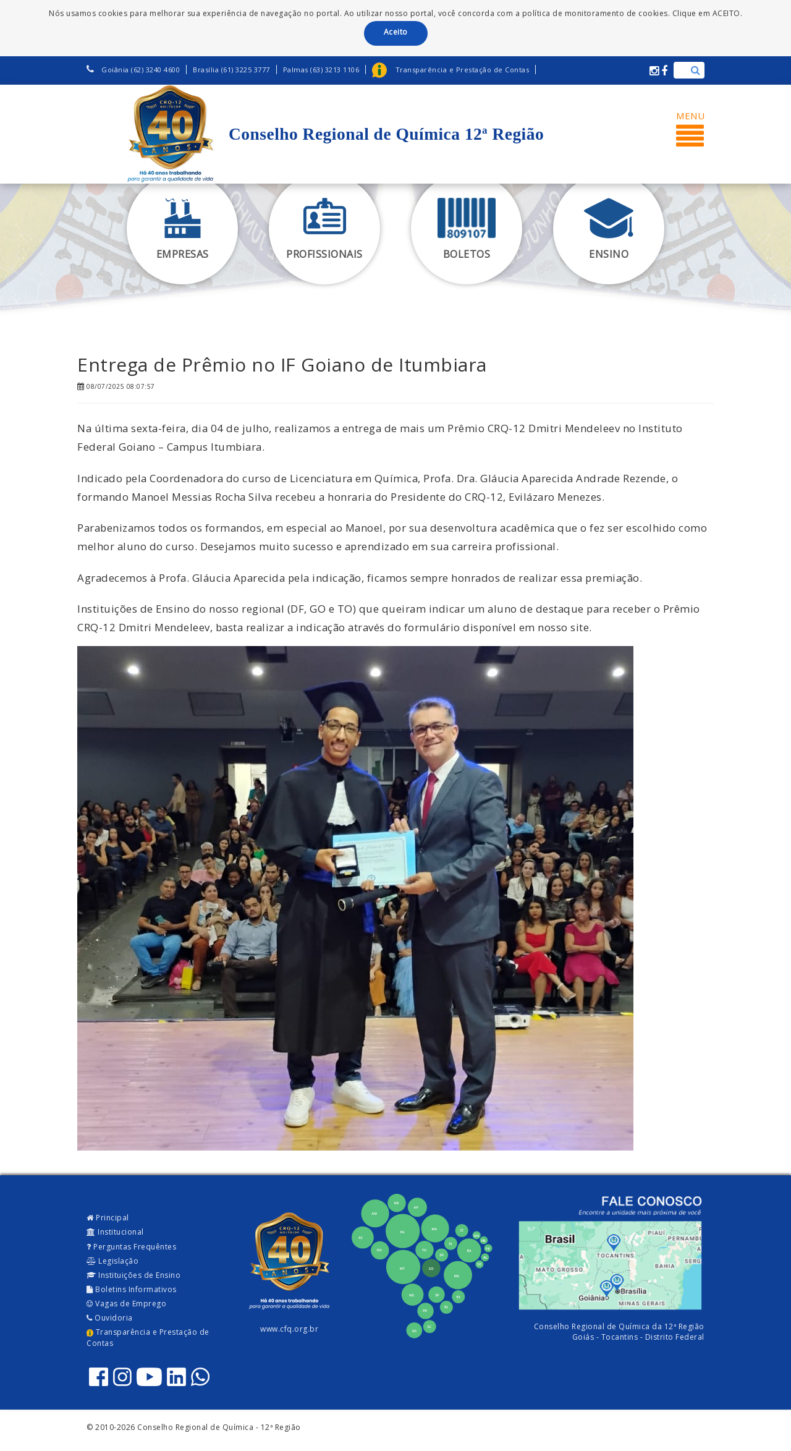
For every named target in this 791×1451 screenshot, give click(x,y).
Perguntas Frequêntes (131, 1246)
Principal (108, 1217)
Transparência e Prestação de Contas (148, 1337)
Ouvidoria (110, 1318)
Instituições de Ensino (133, 1275)
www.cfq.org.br (289, 1329)
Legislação (112, 1261)
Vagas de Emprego (126, 1303)
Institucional (115, 1232)
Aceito (396, 32)
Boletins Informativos (132, 1289)
